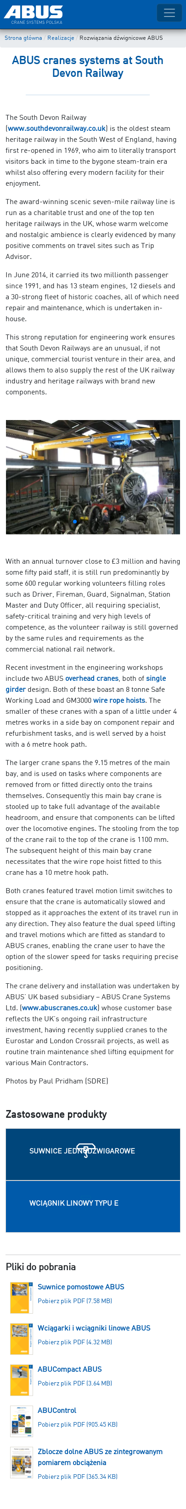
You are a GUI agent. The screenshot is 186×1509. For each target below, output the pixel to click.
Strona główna (23, 38)
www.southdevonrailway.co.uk (57, 129)
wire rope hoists (119, 701)
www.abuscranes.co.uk (59, 1008)
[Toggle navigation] (169, 13)
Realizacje (60, 38)
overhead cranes (91, 679)
